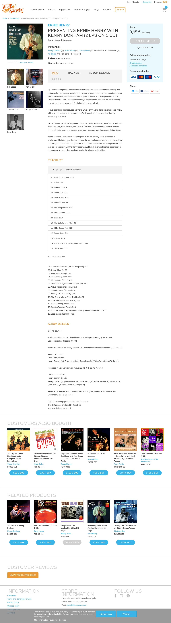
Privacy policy (13, 602)
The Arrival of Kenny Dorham (15, 527)
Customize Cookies (58, 620)
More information (41, 620)
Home (5, 18)
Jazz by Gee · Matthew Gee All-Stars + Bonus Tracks (125, 527)
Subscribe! (147, 2)
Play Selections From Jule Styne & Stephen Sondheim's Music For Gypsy (45, 457)
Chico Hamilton (13, 464)
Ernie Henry (14, 18)
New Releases (38, 10)
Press (56, 79)
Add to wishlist (146, 47)
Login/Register (133, 2)
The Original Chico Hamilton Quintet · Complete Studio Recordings (15, 457)
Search (121, 9)
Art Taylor (52, 54)
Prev (57, 170)
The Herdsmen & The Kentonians (149, 460)
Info (55, 72)
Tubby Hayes (66, 464)
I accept (127, 614)
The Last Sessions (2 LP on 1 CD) (45, 527)
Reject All (106, 614)
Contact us (11, 595)
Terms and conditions (138, 66)
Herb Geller (38, 464)
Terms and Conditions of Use (19, 599)
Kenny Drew (84, 50)
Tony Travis (119, 464)
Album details (99, 72)
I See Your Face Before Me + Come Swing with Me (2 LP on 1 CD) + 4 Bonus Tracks (125, 457)
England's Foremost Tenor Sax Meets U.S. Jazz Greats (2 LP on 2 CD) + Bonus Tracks (72, 457)
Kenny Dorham (54, 50)
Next (61, 170)
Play (53, 170)
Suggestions (65, 10)
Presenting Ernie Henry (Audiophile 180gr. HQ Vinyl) (97, 528)
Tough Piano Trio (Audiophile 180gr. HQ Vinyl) (70, 528)
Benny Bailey (93, 459)
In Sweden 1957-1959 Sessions (96, 455)
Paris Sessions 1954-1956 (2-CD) (151, 455)
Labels (52, 10)
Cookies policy (13, 606)
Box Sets (107, 10)
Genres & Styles (83, 10)
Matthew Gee (119, 531)
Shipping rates (136, 63)
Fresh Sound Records (60, 40)
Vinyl (97, 10)
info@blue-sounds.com (76, 605)
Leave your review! (26, 62)
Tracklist (73, 72)
